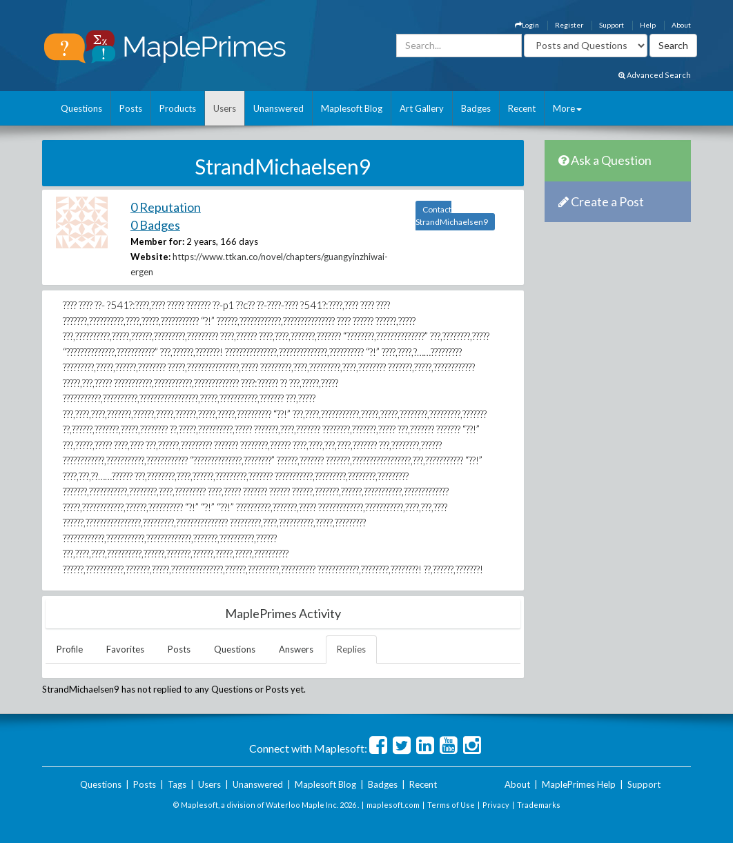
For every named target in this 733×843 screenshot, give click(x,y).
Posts (130, 108)
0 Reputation (165, 207)
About (681, 25)
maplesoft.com (393, 804)
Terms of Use (451, 804)
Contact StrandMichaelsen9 (452, 215)
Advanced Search (654, 74)
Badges (476, 108)
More (567, 108)
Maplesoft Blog (351, 108)
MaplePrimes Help (579, 784)
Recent (522, 108)
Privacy (495, 804)
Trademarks (538, 804)
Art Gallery (422, 108)
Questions (81, 108)
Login (527, 25)
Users (224, 108)
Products (177, 108)
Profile (70, 649)
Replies (351, 649)
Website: (150, 256)
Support (611, 25)
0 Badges (155, 224)
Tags (177, 784)
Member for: (157, 241)
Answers (296, 649)
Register (569, 25)
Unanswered (278, 108)
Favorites (125, 649)
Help (648, 25)
